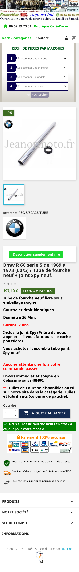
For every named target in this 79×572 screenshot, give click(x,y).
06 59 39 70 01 (20, 26)
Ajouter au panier (45, 413)
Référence (10, 213)
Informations (15, 533)
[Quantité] (8, 413)
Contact (42, 38)
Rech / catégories (16, 38)
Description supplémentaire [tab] (36, 254)
